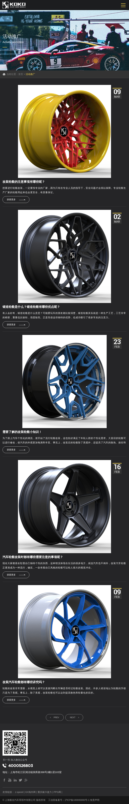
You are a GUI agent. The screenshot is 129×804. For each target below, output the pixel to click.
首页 (20, 74)
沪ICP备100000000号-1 (77, 800)
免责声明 (94, 800)
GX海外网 (30, 792)
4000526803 (20, 766)
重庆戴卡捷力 (45, 792)
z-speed (19, 792)
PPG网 (57, 792)
